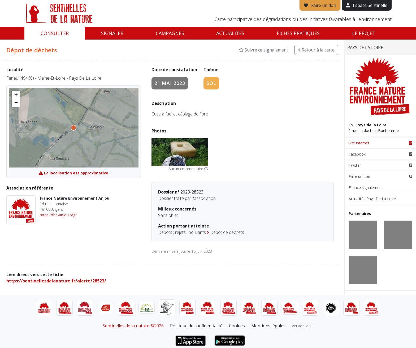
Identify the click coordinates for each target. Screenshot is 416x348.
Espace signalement (366, 187)
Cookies (237, 326)
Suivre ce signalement (263, 50)
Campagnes (170, 33)
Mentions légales (268, 326)
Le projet (363, 33)
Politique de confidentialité (196, 326)
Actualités (230, 33)
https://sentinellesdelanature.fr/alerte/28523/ (56, 281)
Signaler (112, 33)
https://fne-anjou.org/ (58, 214)
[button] (16, 95)
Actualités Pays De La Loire (372, 198)
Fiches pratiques (298, 33)
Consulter (55, 33)
